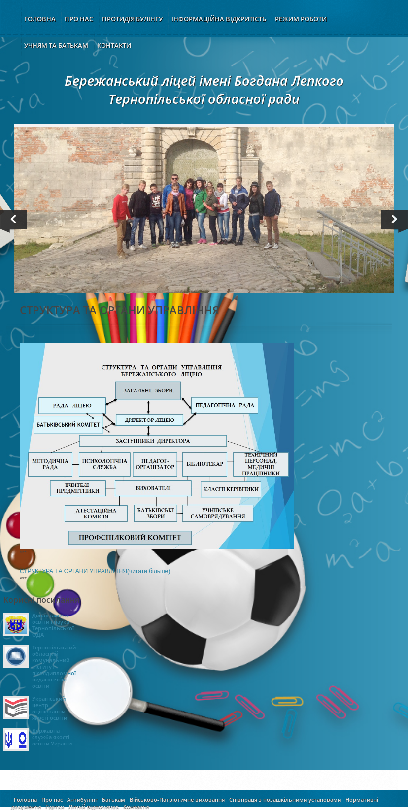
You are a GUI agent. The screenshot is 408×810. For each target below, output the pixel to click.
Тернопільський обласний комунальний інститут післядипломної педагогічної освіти (54, 666)
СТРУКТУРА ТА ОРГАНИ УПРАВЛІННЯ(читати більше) (95, 571)
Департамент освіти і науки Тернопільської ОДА (53, 625)
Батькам (113, 799)
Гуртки (54, 806)
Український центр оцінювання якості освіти (49, 708)
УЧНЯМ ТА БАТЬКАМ (56, 45)
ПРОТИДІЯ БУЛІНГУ (132, 18)
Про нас (52, 799)
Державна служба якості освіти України (52, 736)
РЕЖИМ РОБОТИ (301, 18)
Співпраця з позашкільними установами (285, 799)
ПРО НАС (79, 18)
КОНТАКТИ (114, 45)
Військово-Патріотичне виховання (177, 799)
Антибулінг (82, 799)
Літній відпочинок (93, 806)
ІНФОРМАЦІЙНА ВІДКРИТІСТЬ (218, 18)
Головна (25, 799)
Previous (15, 221)
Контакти (136, 806)
